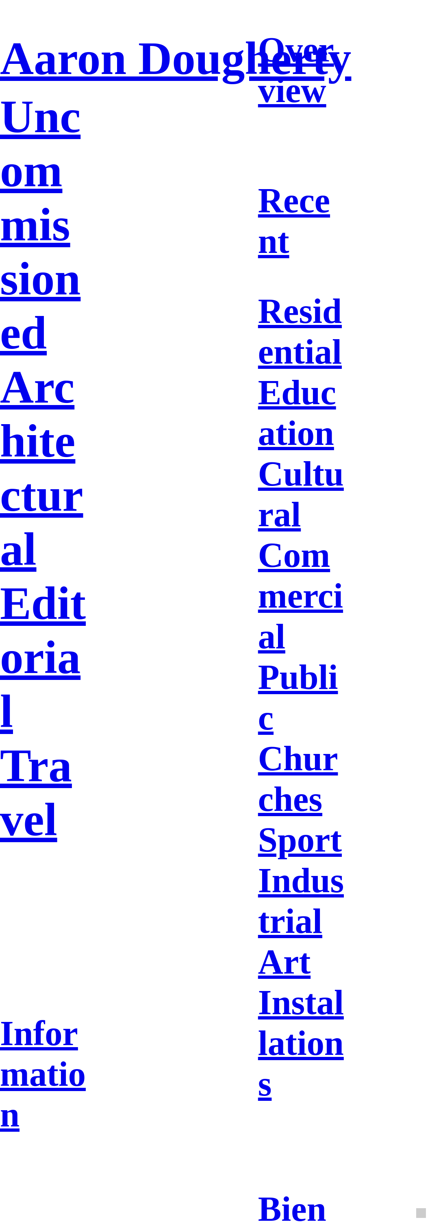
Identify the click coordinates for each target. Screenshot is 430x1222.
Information (43, 1074)
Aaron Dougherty (175, 58)
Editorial (43, 657)
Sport (300, 839)
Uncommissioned (40, 224)
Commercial (300, 596)
